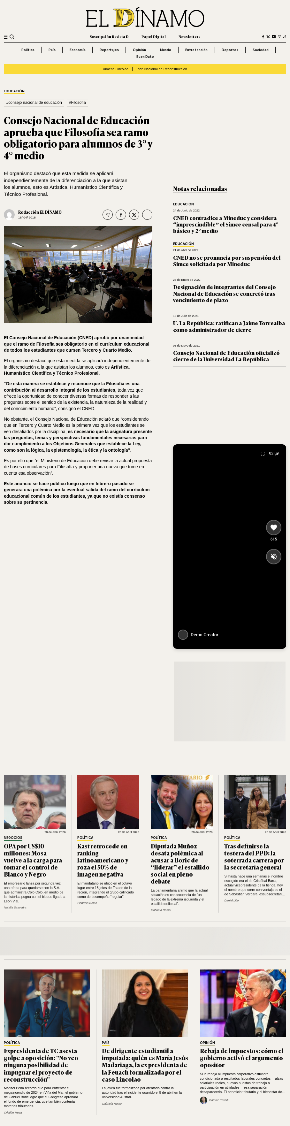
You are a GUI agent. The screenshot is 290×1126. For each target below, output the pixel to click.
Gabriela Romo (87, 903)
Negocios (13, 838)
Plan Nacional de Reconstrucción (161, 69)
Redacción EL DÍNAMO (40, 212)
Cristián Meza (13, 1112)
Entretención (196, 50)
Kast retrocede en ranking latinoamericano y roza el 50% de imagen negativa (102, 859)
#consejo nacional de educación (34, 102)
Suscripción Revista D (109, 36)
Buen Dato (145, 56)
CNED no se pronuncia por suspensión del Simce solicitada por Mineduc (226, 260)
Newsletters (189, 36)
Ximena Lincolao (115, 69)
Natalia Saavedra (15, 907)
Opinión (139, 50)
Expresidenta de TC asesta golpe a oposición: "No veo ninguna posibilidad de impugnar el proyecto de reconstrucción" (41, 1064)
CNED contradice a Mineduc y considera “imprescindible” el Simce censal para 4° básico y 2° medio (225, 224)
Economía (78, 50)
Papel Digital (153, 36)
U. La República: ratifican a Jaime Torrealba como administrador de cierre (229, 326)
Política (27, 50)
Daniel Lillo (231, 900)
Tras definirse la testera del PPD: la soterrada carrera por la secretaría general (254, 856)
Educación (14, 91)
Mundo (165, 50)
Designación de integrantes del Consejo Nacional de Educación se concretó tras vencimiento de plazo (224, 293)
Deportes (230, 50)
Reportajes (109, 50)
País (52, 50)
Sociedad (261, 50)
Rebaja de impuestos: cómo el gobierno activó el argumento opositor (242, 1057)
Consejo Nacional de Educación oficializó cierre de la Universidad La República (226, 356)
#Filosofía (77, 102)
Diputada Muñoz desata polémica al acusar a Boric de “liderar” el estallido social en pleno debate (180, 863)
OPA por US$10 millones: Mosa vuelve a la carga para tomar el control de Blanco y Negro (33, 859)
